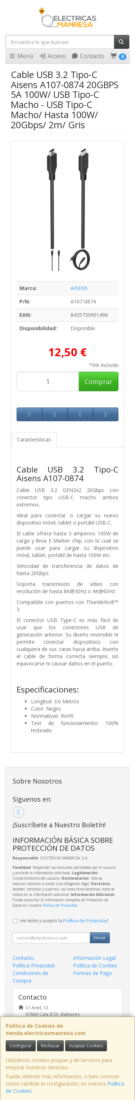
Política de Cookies (95, 965)
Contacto (87, 56)
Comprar (98, 381)
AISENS (79, 288)
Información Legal (94, 957)
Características (34, 439)
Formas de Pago (92, 973)
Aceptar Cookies (86, 1046)
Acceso (52, 56)
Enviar (100, 938)
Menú (21, 56)
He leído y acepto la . (64, 921)
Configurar (21, 1046)
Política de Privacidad (59, 905)
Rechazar (50, 1046)
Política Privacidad (34, 965)
